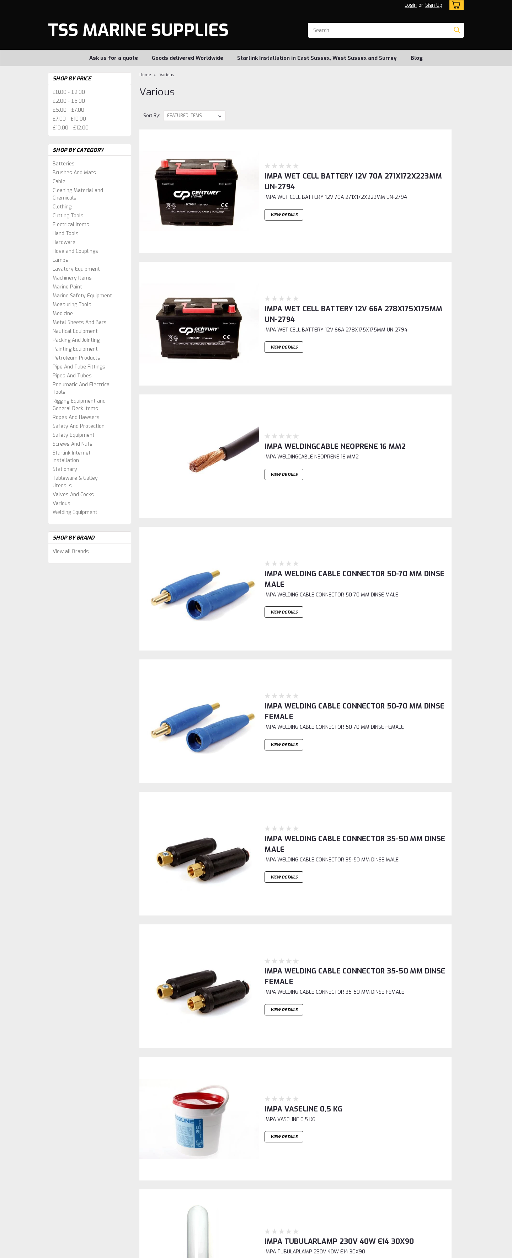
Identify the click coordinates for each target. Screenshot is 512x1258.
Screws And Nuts (72, 444)
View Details (268, 190)
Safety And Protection (79, 426)
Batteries (64, 163)
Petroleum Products (76, 358)
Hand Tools (66, 233)
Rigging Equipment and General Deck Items (79, 405)
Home (145, 75)
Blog (417, 58)
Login (411, 5)
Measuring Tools (72, 304)
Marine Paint (67, 286)
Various (61, 503)
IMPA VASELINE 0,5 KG (287, 719)
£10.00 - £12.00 (71, 127)
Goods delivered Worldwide (187, 58)
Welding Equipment (75, 512)
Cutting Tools (68, 215)
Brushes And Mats (74, 172)
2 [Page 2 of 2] (160, 1104)
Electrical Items (71, 224)
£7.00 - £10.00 (69, 119)
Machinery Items (72, 278)
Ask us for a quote (113, 58)
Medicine (63, 313)
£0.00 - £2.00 (69, 92)
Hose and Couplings (75, 251)
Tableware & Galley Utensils (75, 482)
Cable (59, 181)
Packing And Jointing (76, 340)
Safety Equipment (74, 435)
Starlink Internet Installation (72, 457)
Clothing (62, 206)
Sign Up (433, 5)
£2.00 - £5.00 (69, 101)
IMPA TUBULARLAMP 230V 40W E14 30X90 (323, 800)
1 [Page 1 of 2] (146, 1104)
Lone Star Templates (232, 1251)
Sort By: (151, 115)
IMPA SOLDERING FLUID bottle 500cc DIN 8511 (327, 1042)
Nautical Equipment (75, 331)
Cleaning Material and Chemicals (78, 194)
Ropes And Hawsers (76, 417)
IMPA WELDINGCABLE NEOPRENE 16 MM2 (319, 315)
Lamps (60, 260)
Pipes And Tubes (72, 375)
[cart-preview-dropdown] (455, 5)
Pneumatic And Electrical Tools (82, 388)
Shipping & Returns (173, 1171)
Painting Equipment (75, 349)
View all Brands (71, 551)
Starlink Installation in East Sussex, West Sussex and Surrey (317, 58)
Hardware (64, 242)
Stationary (65, 469)
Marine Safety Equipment (82, 295)
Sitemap (134, 1251)
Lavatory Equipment (76, 269)
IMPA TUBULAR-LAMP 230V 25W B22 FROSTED (330, 881)
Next (441, 1104)
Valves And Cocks (73, 494)
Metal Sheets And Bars (80, 322)
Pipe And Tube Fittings (79, 366)
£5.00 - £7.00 (68, 110)
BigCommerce (177, 1251)
